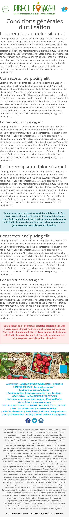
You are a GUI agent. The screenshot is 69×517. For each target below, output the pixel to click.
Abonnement (12, 384)
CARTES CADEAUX (23, 387)
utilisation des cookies (13, 411)
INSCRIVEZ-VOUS (47, 405)
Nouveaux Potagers (42, 402)
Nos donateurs (54, 393)
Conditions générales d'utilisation (34, 390)
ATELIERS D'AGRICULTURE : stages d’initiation (41, 384)
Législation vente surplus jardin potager (25, 399)
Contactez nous (17, 414)
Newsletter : (13, 359)
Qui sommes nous (26, 408)
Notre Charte (24, 402)
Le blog (29, 414)
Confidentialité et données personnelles (26, 393)
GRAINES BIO (18, 396)
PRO (14, 408)
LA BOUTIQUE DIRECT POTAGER (42, 396)
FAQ (5, 414)
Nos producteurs (58, 411)
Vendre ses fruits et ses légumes (50, 414)
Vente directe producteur (37, 411)
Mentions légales (54, 399)
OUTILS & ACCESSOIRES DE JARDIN (20, 405)
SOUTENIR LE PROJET (47, 408)
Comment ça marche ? (44, 387)
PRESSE (62, 405)
